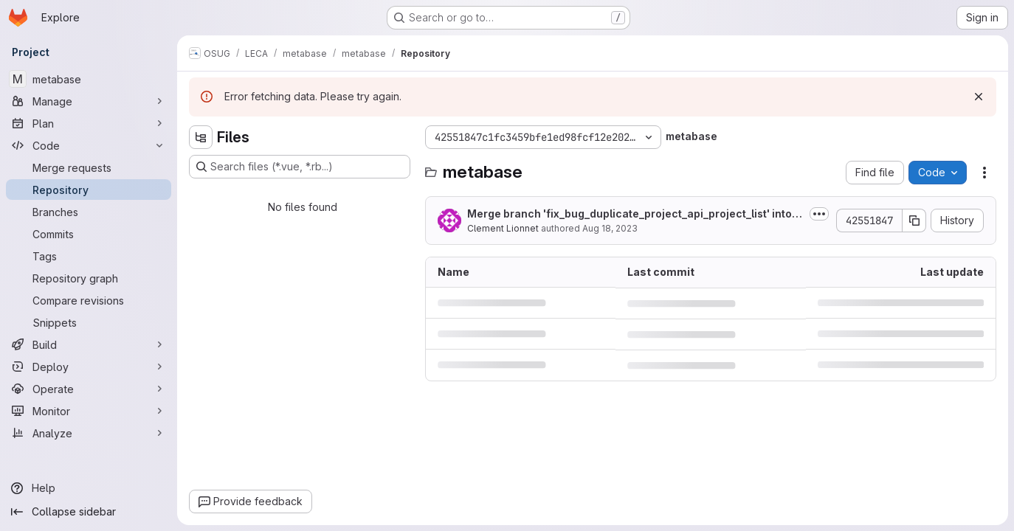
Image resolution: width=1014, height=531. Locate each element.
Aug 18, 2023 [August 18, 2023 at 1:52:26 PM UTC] (610, 228)
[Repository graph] (88, 278)
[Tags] (88, 256)
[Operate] (88, 388)
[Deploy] (88, 366)
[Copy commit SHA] (914, 220)
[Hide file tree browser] (201, 137)
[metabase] (88, 79)
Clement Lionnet (503, 228)
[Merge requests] (88, 167)
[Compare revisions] (88, 300)
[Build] (88, 344)
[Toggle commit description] (819, 214)
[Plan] (88, 123)
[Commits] (88, 233)
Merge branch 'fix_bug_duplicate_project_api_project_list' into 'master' (629, 214)
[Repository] (88, 189)
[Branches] (88, 211)
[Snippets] (88, 322)
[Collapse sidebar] (88, 512)
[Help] (88, 488)
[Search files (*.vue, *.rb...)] (299, 166)
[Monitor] (88, 410)
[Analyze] (88, 433)
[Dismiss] (978, 96)
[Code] (88, 145)
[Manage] (88, 101)
